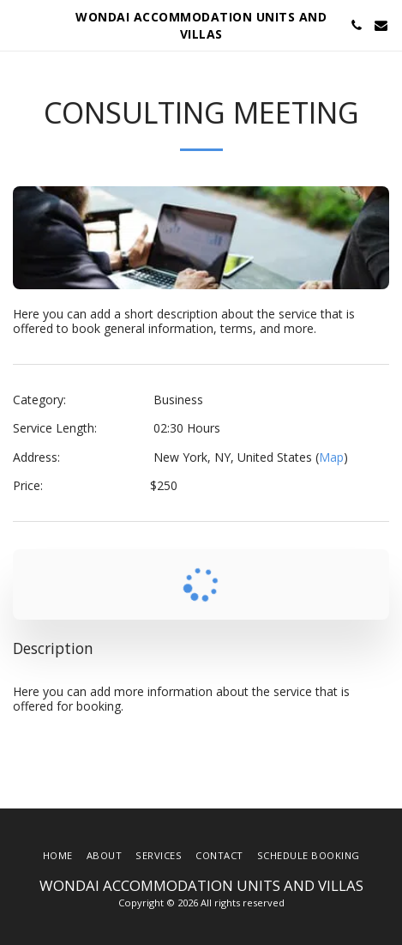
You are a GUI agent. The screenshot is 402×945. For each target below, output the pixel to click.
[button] (18, 24)
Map (331, 457)
